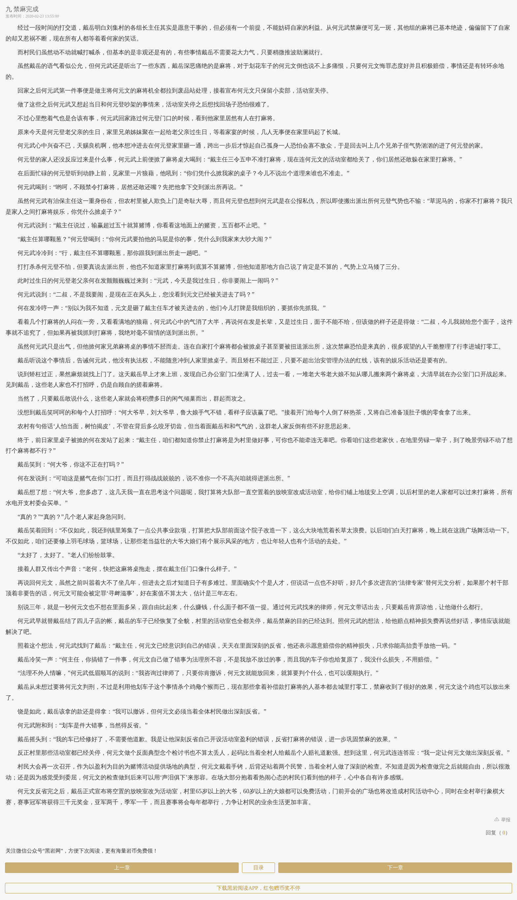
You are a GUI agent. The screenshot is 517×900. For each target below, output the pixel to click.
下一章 (395, 867)
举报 (502, 819)
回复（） (498, 832)
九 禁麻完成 (22, 9)
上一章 (122, 867)
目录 (258, 867)
